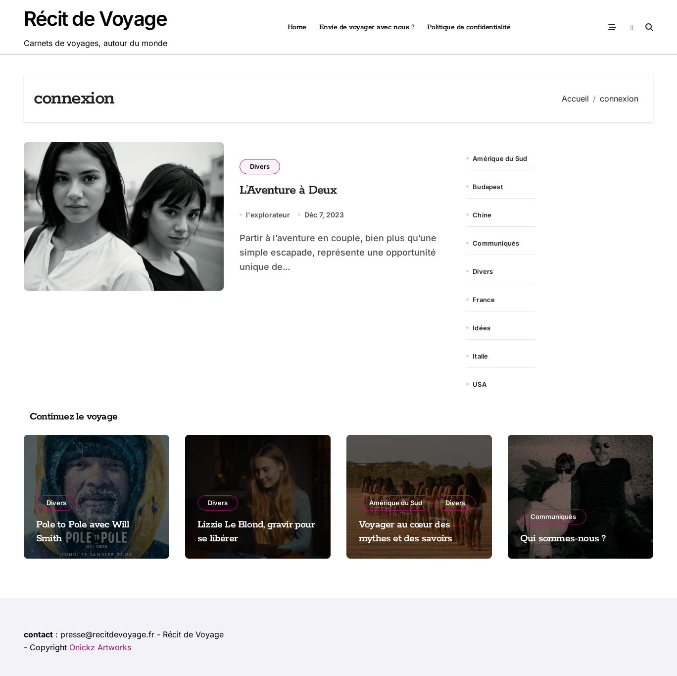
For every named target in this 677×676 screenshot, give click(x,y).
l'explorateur (268, 214)
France (484, 300)
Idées (481, 328)
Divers (260, 166)
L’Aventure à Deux (288, 190)
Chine (482, 215)
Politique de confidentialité (469, 27)
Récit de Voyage (95, 18)
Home (297, 27)
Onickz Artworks (100, 647)
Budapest (488, 187)
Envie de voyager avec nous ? (367, 27)
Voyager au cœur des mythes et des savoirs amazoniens (405, 539)
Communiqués (496, 243)
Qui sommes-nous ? (563, 538)
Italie (480, 356)
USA (479, 384)
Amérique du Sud (500, 158)
